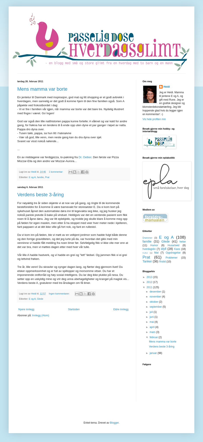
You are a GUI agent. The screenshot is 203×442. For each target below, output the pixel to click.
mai (152, 321)
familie (40, 177)
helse (182, 241)
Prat (47, 177)
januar (154, 353)
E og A (32, 177)
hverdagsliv (149, 249)
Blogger (114, 422)
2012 (150, 282)
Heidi (166, 86)
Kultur (145, 253)
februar (154, 337)
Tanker (147, 261)
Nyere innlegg (26, 309)
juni (152, 316)
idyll (163, 249)
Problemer (172, 257)
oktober (154, 301)
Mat (156, 252)
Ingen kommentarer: (59, 293)
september (156, 306)
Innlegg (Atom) (40, 315)
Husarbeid (173, 245)
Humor (154, 245)
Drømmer (147, 237)
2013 (150, 277)
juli (152, 311)
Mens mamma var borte (42, 89)
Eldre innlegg (120, 309)
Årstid (162, 261)
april (152, 327)
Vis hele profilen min (154, 119)
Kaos (177, 249)
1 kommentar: (56, 171)
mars (153, 332)
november (156, 296)
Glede (40, 298)
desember (156, 291)
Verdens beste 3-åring (40, 194)
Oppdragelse (173, 252)
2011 (150, 287)
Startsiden (74, 309)
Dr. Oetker (85, 157)
